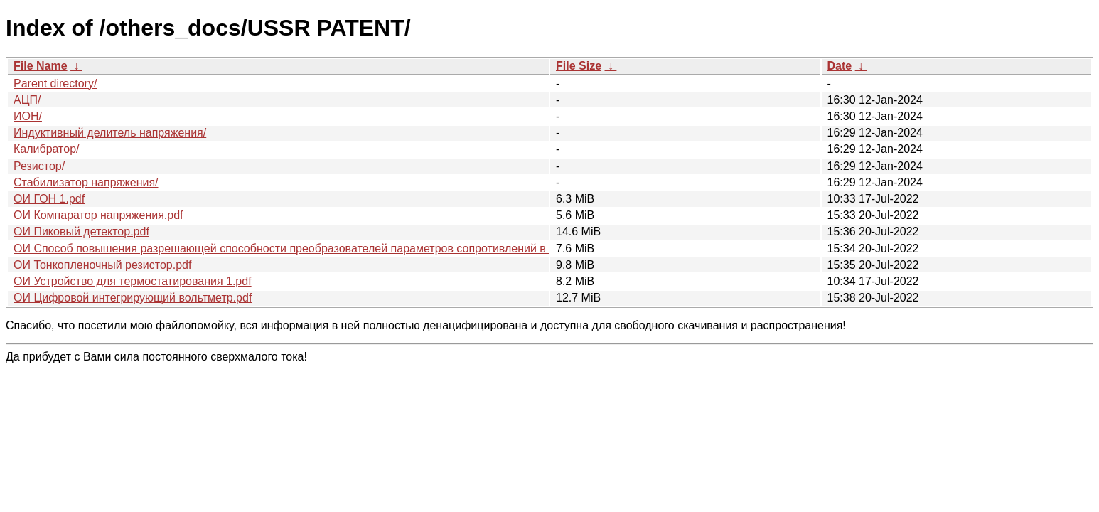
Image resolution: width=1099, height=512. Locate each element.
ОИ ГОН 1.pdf (49, 199)
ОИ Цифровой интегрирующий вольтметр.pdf (133, 298)
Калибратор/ (47, 149)
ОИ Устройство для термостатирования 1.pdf (133, 281)
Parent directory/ (55, 84)
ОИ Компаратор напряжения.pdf (98, 215)
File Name (41, 66)
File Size (578, 66)
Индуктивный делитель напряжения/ (110, 133)
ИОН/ (28, 116)
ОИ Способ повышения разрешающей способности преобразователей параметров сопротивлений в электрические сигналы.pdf (353, 248)
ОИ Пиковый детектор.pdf (81, 231)
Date (839, 66)
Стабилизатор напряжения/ (86, 182)
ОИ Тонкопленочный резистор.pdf (102, 265)
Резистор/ (39, 166)
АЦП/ (27, 100)
